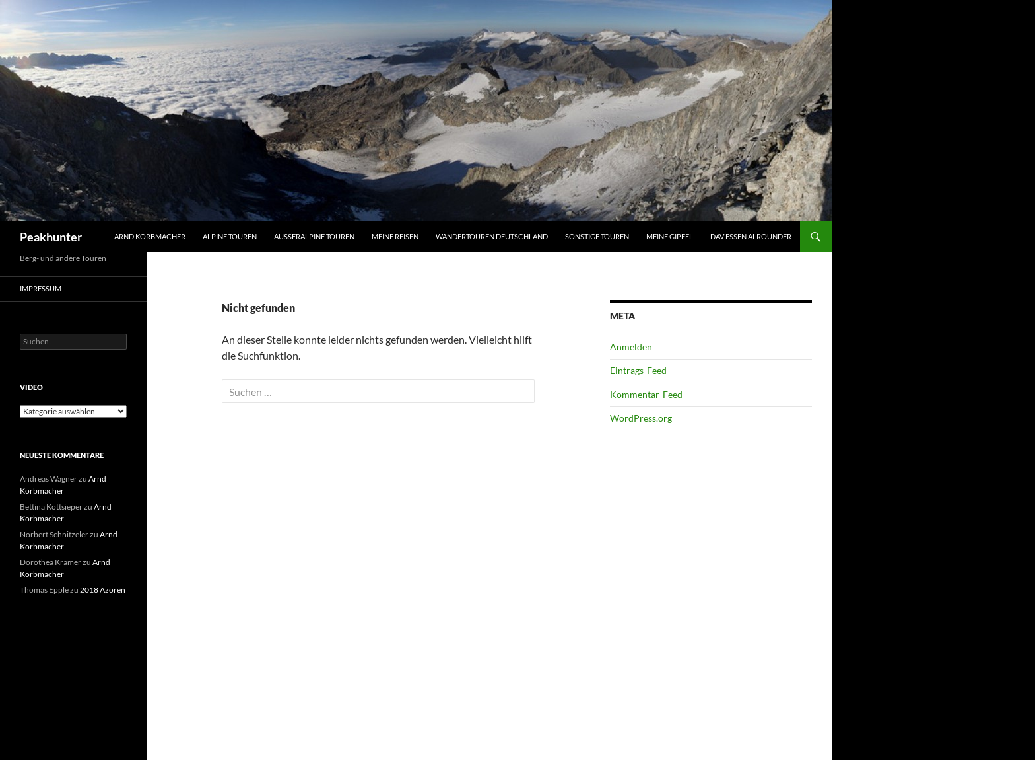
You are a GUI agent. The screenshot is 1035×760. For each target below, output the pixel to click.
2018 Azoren (102, 590)
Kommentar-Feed (646, 394)
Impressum (40, 288)
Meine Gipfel (669, 236)
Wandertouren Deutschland (492, 236)
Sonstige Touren (597, 236)
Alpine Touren (230, 236)
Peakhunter (51, 236)
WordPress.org (641, 418)
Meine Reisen (395, 236)
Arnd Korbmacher (149, 236)
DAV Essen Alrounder (750, 236)
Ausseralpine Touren (314, 236)
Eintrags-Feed (638, 370)
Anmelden (631, 346)
